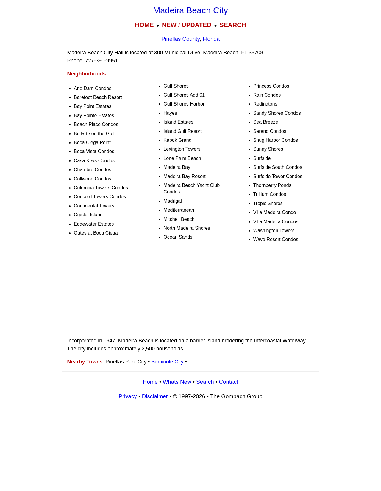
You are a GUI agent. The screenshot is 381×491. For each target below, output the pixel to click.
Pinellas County (180, 39)
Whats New (177, 382)
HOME (144, 24)
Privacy (127, 396)
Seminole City (167, 362)
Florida (211, 39)
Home (150, 382)
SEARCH (233, 24)
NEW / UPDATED (186, 24)
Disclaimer (155, 396)
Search (205, 382)
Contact (228, 382)
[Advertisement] (190, 290)
